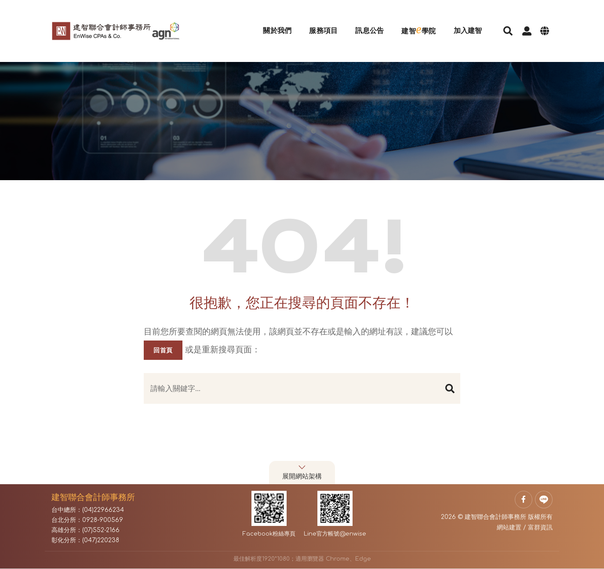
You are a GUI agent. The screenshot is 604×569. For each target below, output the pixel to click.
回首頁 (163, 350)
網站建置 (509, 527)
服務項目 (318, 24)
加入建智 (462, 24)
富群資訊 (540, 527)
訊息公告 (364, 24)
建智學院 (413, 22)
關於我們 (272, 24)
